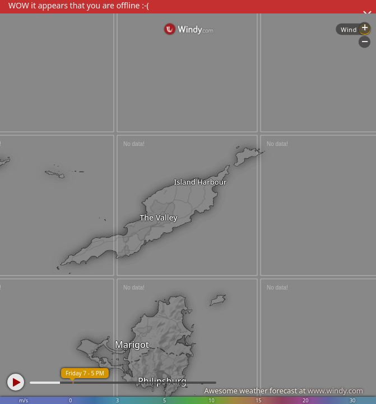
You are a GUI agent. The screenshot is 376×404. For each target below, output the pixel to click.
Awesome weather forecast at (283, 390)
